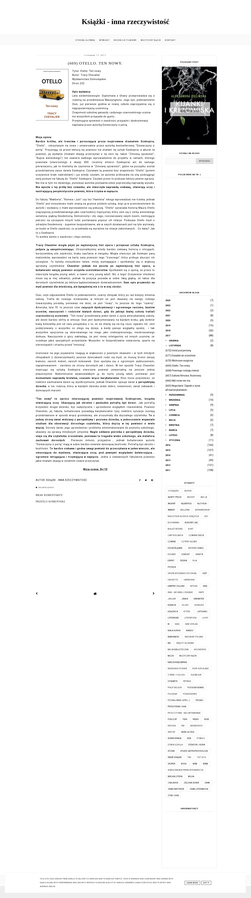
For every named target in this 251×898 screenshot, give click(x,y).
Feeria (183, 560)
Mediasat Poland (194, 637)
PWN (185, 719)
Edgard (172, 554)
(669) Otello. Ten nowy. (177, 365)
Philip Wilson (175, 687)
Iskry (201, 592)
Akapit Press (174, 497)
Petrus (187, 681)
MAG (177, 624)
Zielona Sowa (191, 783)
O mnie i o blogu (176, 675)
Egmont (185, 554)
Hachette (173, 580)
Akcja (203, 497)
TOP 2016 (201, 757)
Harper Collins (176, 586)
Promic (199, 700)
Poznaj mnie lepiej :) (179, 700)
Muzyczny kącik (151, 40)
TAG (189, 757)
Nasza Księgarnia (177, 662)
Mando (189, 630)
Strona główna (85, 40)
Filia (194, 560)
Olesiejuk (196, 675)
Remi (206, 719)
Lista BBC (202, 611)
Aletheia (202, 503)
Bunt (190, 529)
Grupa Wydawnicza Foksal (182, 573)
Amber (171, 510)
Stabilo (201, 738)
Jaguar (172, 599)
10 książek (173, 491)
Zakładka (173, 783)
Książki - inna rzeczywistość (125, 22)
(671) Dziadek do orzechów (180, 355)
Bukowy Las (191, 522)
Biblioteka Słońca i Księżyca (183, 516)
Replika (172, 726)
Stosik (171, 751)
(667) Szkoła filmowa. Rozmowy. (183, 375)
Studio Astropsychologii (194, 751)
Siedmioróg (196, 726)
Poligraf (172, 694)
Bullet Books (175, 529)
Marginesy (173, 637)
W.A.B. (184, 764)
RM (182, 726)
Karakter (199, 599)
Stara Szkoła (175, 745)
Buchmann (173, 522)
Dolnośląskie (46, 487)
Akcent (191, 497)
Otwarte (173, 681)
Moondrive (200, 649)
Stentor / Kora (196, 745)
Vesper (171, 764)
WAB (195, 764)
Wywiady (104, 40)
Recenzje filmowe (125, 40)
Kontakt (170, 40)
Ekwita (199, 554)
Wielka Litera (175, 776)
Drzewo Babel (196, 548)
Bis (206, 516)
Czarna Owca (196, 535)
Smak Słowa (187, 732)
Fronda (172, 567)
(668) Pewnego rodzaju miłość (182, 370)
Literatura (190, 618)
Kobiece (172, 605)
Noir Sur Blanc (200, 668)
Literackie (173, 618)
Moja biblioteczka (178, 649)
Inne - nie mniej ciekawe (180, 592)
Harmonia (189, 580)
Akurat (172, 503)
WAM (205, 764)
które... (188, 611)
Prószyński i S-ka (177, 706)
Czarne (172, 541)
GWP (204, 573)
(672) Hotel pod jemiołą (178, 350)
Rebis (196, 719)
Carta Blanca (175, 535)
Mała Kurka (174, 630)
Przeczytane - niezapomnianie (184, 713)
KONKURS (199, 605)
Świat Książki (175, 757)
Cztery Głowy (189, 541)
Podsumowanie (195, 687)
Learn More (192, 883)
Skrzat (171, 732)
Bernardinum (202, 510)
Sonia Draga (174, 738)
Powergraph (190, 694)
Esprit (171, 560)
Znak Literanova (199, 789)
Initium (193, 586)
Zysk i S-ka (173, 795)
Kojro (185, 605)
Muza (171, 656)
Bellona (184, 510)
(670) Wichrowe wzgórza (179, 360)
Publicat (172, 719)
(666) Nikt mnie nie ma (177, 380)
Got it (206, 883)
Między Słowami (185, 643)
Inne (205, 586)
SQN (189, 738)
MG (169, 643)
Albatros (186, 503)
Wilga (191, 776)
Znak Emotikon (176, 789)
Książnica (173, 611)
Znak (207, 783)
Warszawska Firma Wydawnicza (185, 770)
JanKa (184, 599)
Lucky (205, 618)
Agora (187, 491)
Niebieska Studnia (177, 668)
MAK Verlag (191, 624)
